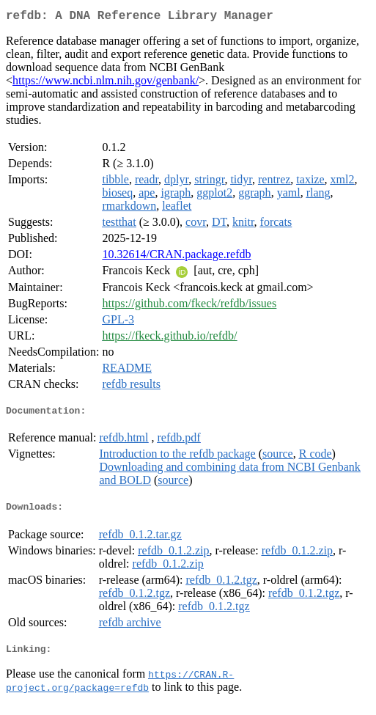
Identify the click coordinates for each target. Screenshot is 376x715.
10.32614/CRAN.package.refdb (176, 257)
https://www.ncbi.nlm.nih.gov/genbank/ (105, 83)
